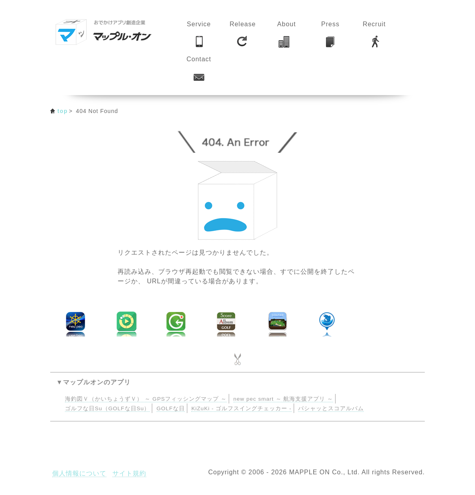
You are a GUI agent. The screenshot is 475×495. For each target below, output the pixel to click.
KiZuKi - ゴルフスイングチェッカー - (241, 408)
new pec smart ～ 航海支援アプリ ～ (284, 399)
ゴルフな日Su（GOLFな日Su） (107, 408)
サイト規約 (129, 473)
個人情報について (79, 473)
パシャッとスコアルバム (331, 408)
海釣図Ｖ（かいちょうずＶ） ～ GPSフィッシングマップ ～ (146, 399)
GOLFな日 (171, 408)
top (62, 111)
